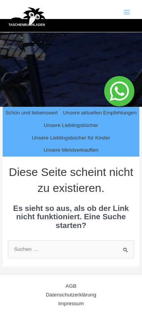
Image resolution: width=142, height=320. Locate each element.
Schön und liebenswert (31, 113)
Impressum (71, 303)
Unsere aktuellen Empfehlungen (100, 113)
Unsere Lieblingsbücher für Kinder (71, 138)
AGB (71, 286)
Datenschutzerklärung (71, 295)
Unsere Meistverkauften (71, 150)
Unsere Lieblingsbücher (71, 125)
